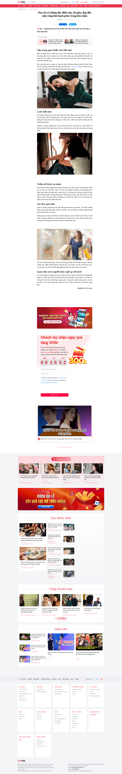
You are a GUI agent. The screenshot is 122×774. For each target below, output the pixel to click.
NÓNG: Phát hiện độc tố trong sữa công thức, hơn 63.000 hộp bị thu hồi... (33, 563)
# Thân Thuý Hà (34, 651)
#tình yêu (64, 447)
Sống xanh (37, 6)
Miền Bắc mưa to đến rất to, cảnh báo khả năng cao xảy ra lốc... (55, 571)
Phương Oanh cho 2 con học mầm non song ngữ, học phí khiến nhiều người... (55, 525)
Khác (73, 727)
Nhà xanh (39, 744)
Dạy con (39, 714)
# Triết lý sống (23, 482)
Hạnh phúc (74, 66)
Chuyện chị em (54, 6)
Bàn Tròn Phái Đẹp (24, 738)
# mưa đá (58, 554)
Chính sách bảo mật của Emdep (49, 382)
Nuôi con (39, 718)
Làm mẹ (74, 725)
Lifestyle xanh (40, 741)
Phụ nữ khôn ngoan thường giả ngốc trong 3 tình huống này (92, 477)
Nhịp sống (75, 723)
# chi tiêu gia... (33, 615)
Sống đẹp (45, 6)
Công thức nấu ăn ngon (95, 690)
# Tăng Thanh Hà (52, 543)
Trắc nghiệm (58, 714)
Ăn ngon (62, 6)
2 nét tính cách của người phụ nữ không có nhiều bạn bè (29, 476)
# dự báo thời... (51, 577)
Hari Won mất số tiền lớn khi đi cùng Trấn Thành (60, 653)
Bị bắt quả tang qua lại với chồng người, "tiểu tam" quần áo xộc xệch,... (82, 41)
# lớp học (95, 613)
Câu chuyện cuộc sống (61, 691)
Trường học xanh (41, 746)
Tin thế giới (22, 691)
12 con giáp (58, 721)
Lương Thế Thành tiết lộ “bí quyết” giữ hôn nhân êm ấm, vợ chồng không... (38, 635)
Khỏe (20, 718)
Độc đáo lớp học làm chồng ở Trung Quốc (92, 609)
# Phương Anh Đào (35, 662)
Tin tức (24, 6)
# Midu (77, 659)
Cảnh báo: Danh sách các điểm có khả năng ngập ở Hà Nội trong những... (55, 560)
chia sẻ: (55, 24)
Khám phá (22, 696)
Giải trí (30, 6)
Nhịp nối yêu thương (95, 713)
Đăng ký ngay (54, 395)
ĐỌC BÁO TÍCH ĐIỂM (94, 6)
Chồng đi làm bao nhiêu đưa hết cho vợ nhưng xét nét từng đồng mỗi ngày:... (29, 610)
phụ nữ (33, 2)
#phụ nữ (60, 447)
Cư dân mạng (23, 700)
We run (39, 739)
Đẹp (68, 6)
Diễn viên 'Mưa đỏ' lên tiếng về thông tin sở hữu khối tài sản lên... (38, 647)
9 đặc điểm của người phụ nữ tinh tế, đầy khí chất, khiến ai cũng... (71, 477)
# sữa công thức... (31, 567)
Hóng (73, 693)
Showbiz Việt (40, 689)
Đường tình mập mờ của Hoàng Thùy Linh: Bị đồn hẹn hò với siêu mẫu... (55, 41)
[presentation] (52, 388)
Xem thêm (61, 618)
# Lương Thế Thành (35, 640)
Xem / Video (77, 712)
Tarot (56, 716)
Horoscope (57, 723)
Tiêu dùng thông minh (25, 693)
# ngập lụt (58, 565)
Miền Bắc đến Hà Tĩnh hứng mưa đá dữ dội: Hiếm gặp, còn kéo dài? (55, 549)
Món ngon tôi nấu (95, 696)
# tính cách (29, 482)
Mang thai (39, 716)
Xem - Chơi (22, 698)
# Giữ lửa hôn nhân (25, 615)
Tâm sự (74, 691)
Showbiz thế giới (41, 691)
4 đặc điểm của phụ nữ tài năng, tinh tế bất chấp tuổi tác (50, 476)
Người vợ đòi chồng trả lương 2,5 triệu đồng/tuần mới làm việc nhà (71, 610)
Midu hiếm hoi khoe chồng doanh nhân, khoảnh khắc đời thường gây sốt (88, 653)
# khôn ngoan (94, 482)
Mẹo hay (92, 693)
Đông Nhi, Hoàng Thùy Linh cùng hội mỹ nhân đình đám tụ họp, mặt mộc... (32, 539)
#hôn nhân (69, 447)
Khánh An (60, 19)
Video (85, 6)
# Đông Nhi (30, 543)
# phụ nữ (72, 482)
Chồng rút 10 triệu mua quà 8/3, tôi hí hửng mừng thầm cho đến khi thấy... (50, 610)
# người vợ (74, 615)
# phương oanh (58, 530)
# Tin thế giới (24, 567)
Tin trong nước (23, 689)
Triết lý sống (58, 689)
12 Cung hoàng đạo (60, 718)
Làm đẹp (21, 716)
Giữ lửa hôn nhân (33, 9)
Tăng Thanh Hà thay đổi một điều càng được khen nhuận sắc (54, 536)
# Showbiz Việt (24, 543)
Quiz (80, 6)
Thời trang (22, 714)
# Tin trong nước (51, 554)
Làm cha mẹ (74, 6)
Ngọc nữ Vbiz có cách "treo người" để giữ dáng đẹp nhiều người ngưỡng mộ (38, 658)
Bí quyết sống (58, 693)
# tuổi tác (50, 482)
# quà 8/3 (53, 615)
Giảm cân (74, 718)
